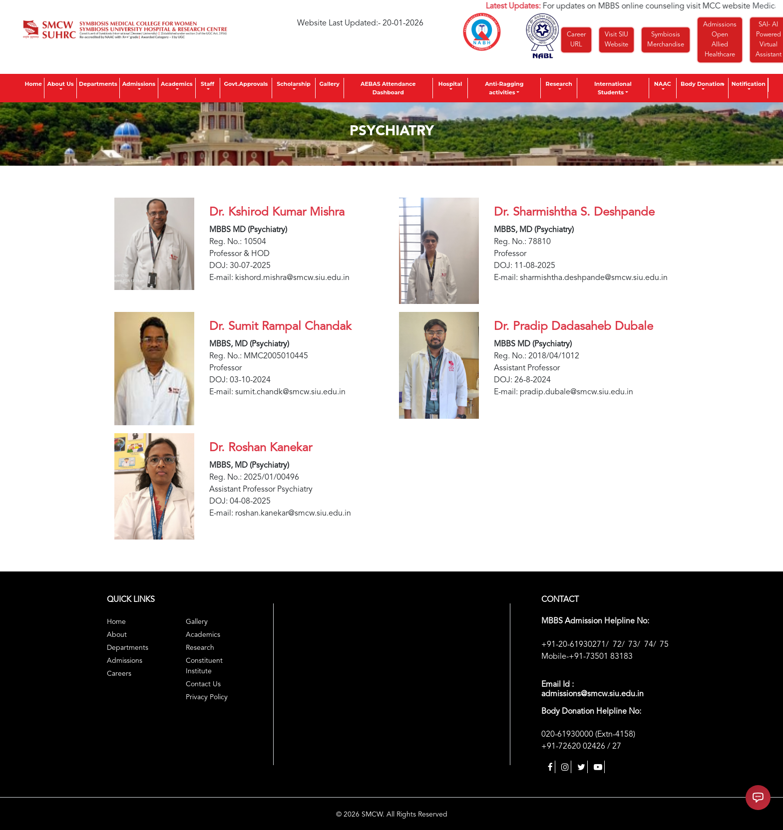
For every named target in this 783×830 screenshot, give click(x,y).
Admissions (124, 660)
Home (33, 83)
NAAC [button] (662, 83)
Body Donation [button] (702, 83)
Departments (98, 83)
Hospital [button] (450, 83)
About (117, 634)
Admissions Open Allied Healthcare (720, 39)
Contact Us (203, 684)
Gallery (330, 83)
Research (559, 83)
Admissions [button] (138, 83)
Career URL (576, 39)
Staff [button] (207, 83)
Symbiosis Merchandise (665, 39)
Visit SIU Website (616, 39)
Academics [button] (176, 83)
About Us (60, 83)
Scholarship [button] (294, 83)
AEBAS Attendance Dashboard (388, 88)
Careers (119, 673)
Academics (203, 634)
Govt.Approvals (246, 83)
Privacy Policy (207, 697)
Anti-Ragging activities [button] (504, 88)
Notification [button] (749, 83)
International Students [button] (613, 88)
